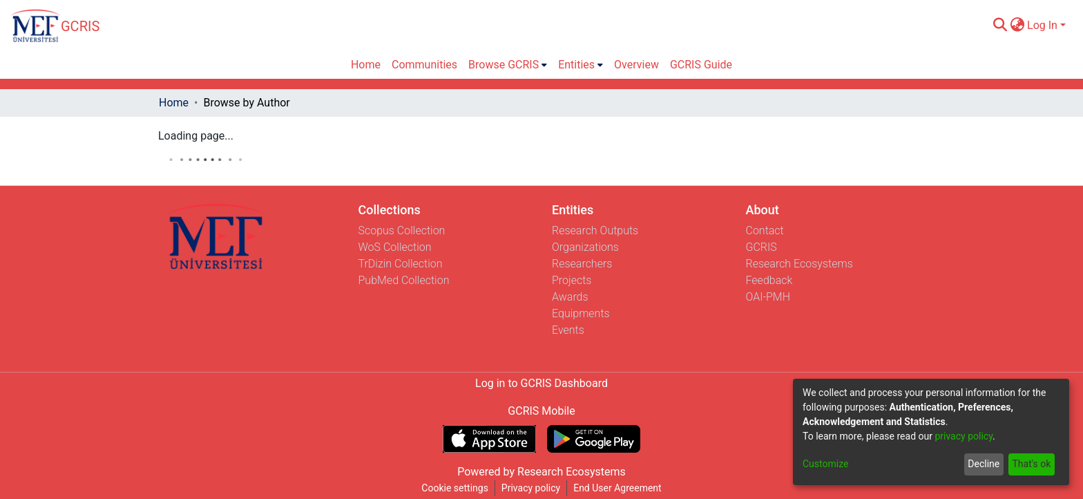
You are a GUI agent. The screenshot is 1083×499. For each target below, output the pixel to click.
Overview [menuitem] (636, 64)
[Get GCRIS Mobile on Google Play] (593, 439)
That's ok (1031, 463)
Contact (765, 230)
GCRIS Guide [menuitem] (701, 64)
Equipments (581, 313)
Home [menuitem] (366, 64)
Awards (570, 296)
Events (568, 330)
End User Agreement (617, 487)
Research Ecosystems (799, 263)
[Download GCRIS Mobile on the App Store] (489, 439)
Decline (983, 463)
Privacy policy (530, 487)
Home (174, 102)
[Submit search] (999, 25)
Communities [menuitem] (424, 64)
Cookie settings (454, 487)
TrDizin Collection (400, 263)
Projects (571, 280)
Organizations (585, 247)
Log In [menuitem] (1042, 25)
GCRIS (761, 247)
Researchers (582, 263)
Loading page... (195, 135)
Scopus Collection (401, 230)
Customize (825, 463)
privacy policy (964, 436)
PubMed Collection (404, 280)
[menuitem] (1017, 25)
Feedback (769, 280)
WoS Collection (395, 247)
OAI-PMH (768, 296)
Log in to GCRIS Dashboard (541, 383)
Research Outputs (595, 230)
